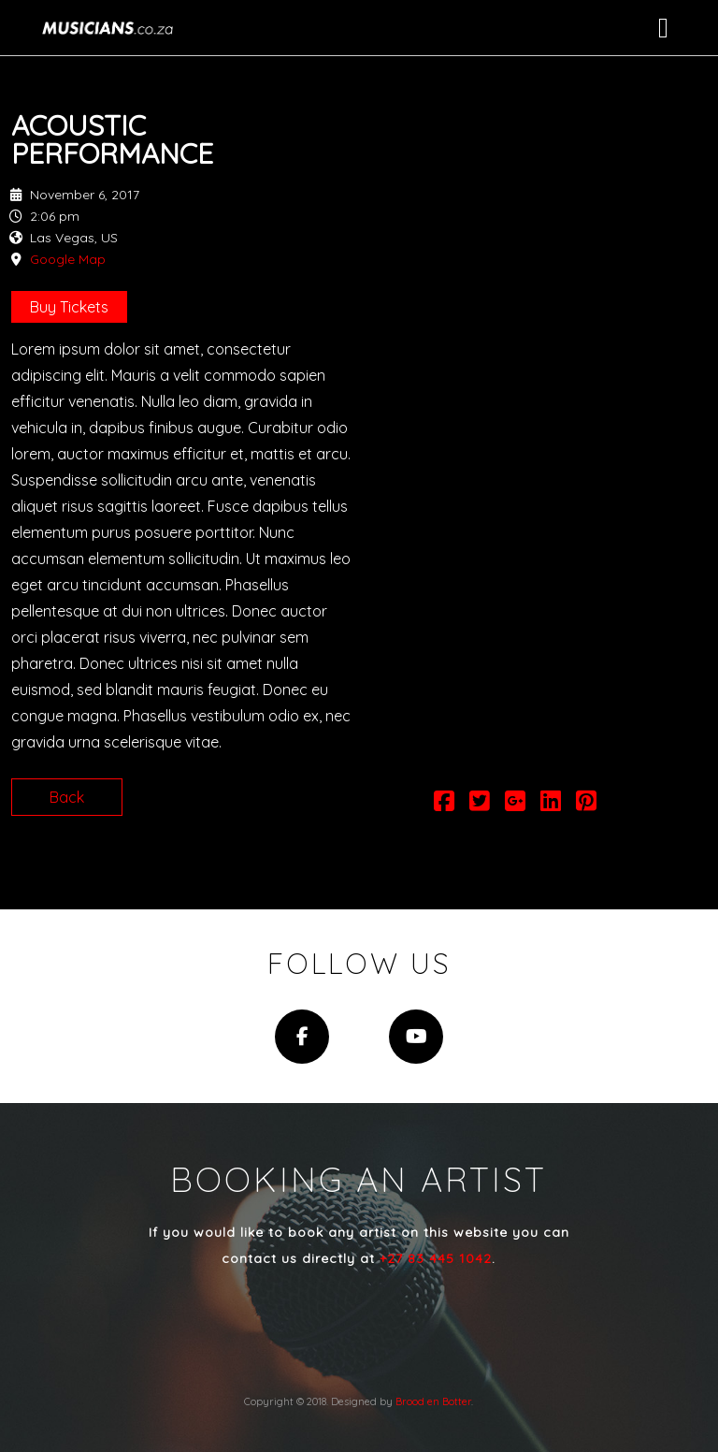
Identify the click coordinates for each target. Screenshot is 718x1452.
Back (67, 797)
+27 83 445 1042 (436, 1258)
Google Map (68, 259)
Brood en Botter (433, 1401)
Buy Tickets (69, 307)
